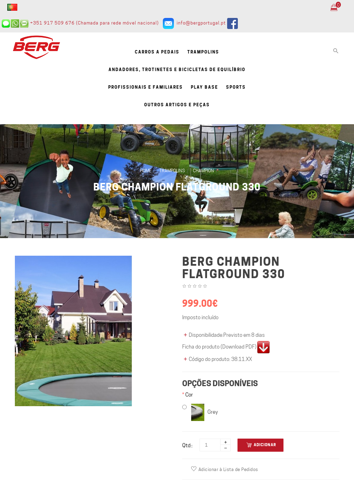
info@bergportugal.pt (201, 23)
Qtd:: (187, 445)
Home (145, 170)
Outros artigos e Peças (177, 104)
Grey (200, 412)
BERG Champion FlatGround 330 (177, 187)
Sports (236, 87)
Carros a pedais (157, 52)
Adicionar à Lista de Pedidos (224, 469)
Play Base (204, 87)
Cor (189, 395)
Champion (203, 170)
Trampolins (203, 52)
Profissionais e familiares (145, 87)
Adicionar (261, 445)
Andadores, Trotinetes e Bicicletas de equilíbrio (177, 69)
